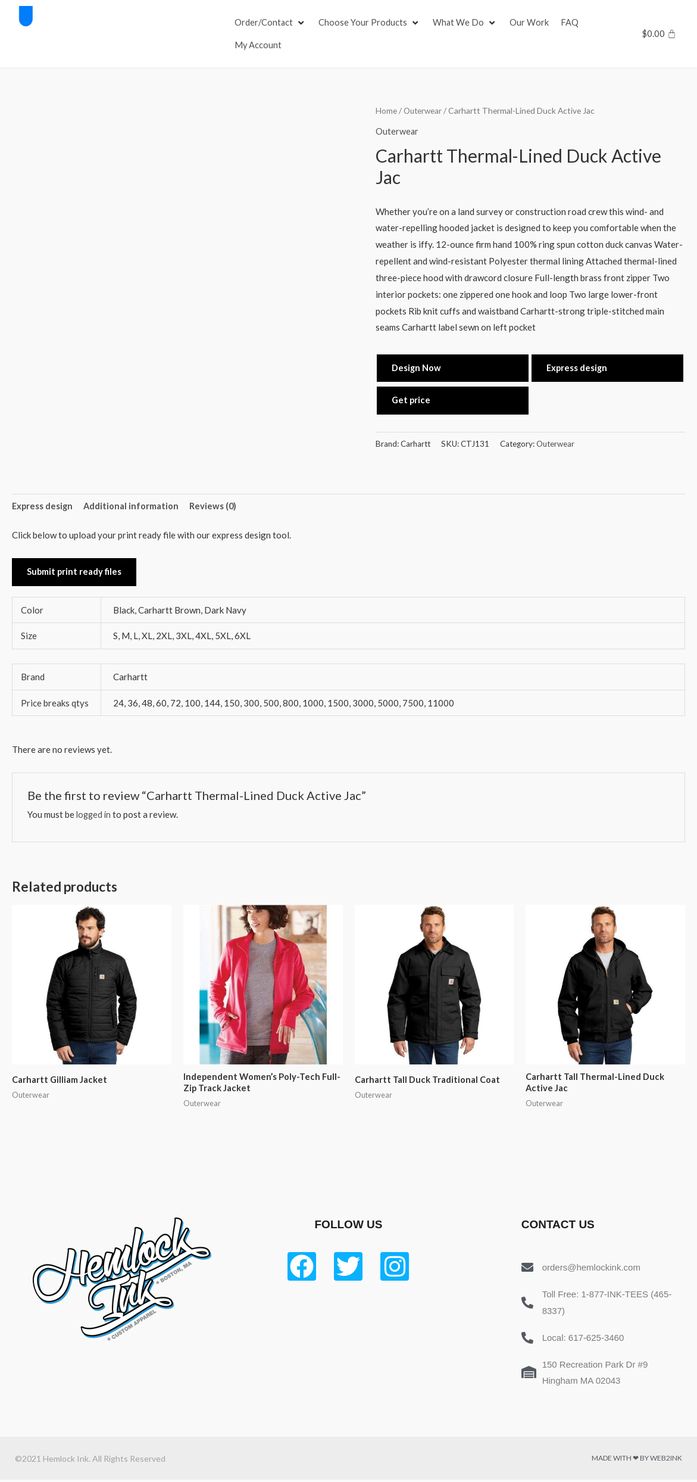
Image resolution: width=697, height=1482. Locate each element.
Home (386, 110)
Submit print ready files (75, 573)
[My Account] (258, 45)
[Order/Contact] (271, 22)
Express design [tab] (43, 506)
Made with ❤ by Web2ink (637, 1460)
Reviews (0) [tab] (215, 506)
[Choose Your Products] (371, 22)
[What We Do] (466, 22)
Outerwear (423, 110)
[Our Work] (531, 22)
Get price (412, 400)
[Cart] (659, 33)
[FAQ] (571, 22)
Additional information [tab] (133, 506)
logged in (94, 816)
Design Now (417, 367)
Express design (577, 367)
